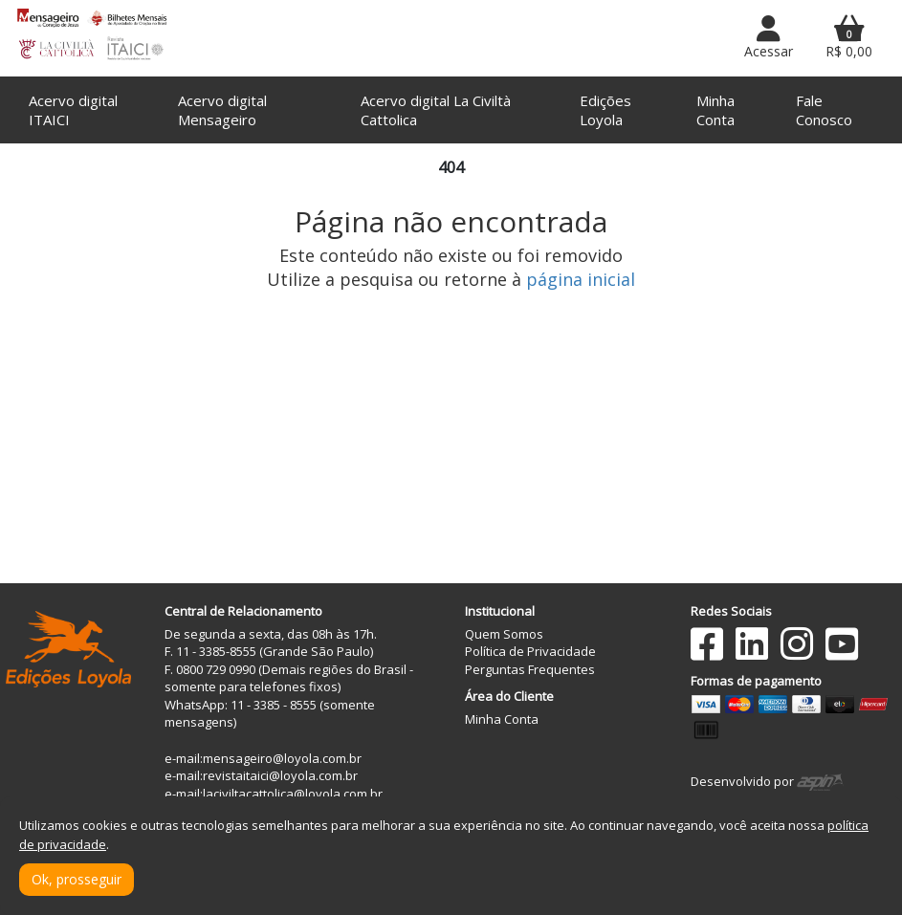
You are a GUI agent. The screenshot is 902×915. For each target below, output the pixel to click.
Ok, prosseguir (76, 879)
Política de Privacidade (530, 651)
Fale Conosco (824, 110)
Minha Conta (715, 110)
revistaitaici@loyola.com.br (280, 775)
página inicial (580, 279)
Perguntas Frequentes (530, 669)
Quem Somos (504, 634)
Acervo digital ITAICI (73, 110)
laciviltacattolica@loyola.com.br (293, 793)
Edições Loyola (605, 110)
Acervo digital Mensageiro (222, 110)
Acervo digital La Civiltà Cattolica (436, 110)
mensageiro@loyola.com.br (282, 758)
